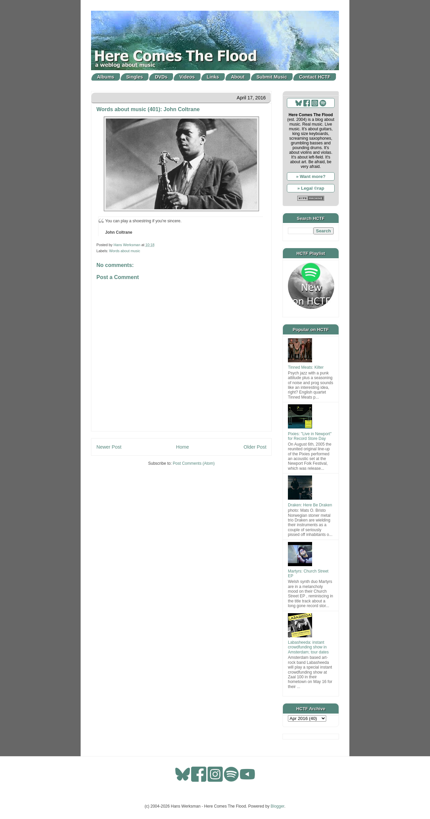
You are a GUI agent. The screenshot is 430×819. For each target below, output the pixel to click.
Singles (134, 77)
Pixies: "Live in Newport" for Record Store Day (310, 436)
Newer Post (108, 447)
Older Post (255, 447)
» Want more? (311, 176)
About (238, 77)
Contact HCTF (314, 77)
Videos (187, 77)
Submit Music (272, 77)
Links (213, 77)
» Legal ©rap (310, 188)
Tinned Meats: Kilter (306, 367)
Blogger (278, 806)
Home (182, 447)
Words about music (124, 251)
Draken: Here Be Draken (310, 505)
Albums (105, 77)
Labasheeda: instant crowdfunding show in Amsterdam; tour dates (308, 647)
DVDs (161, 77)
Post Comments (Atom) (194, 463)
